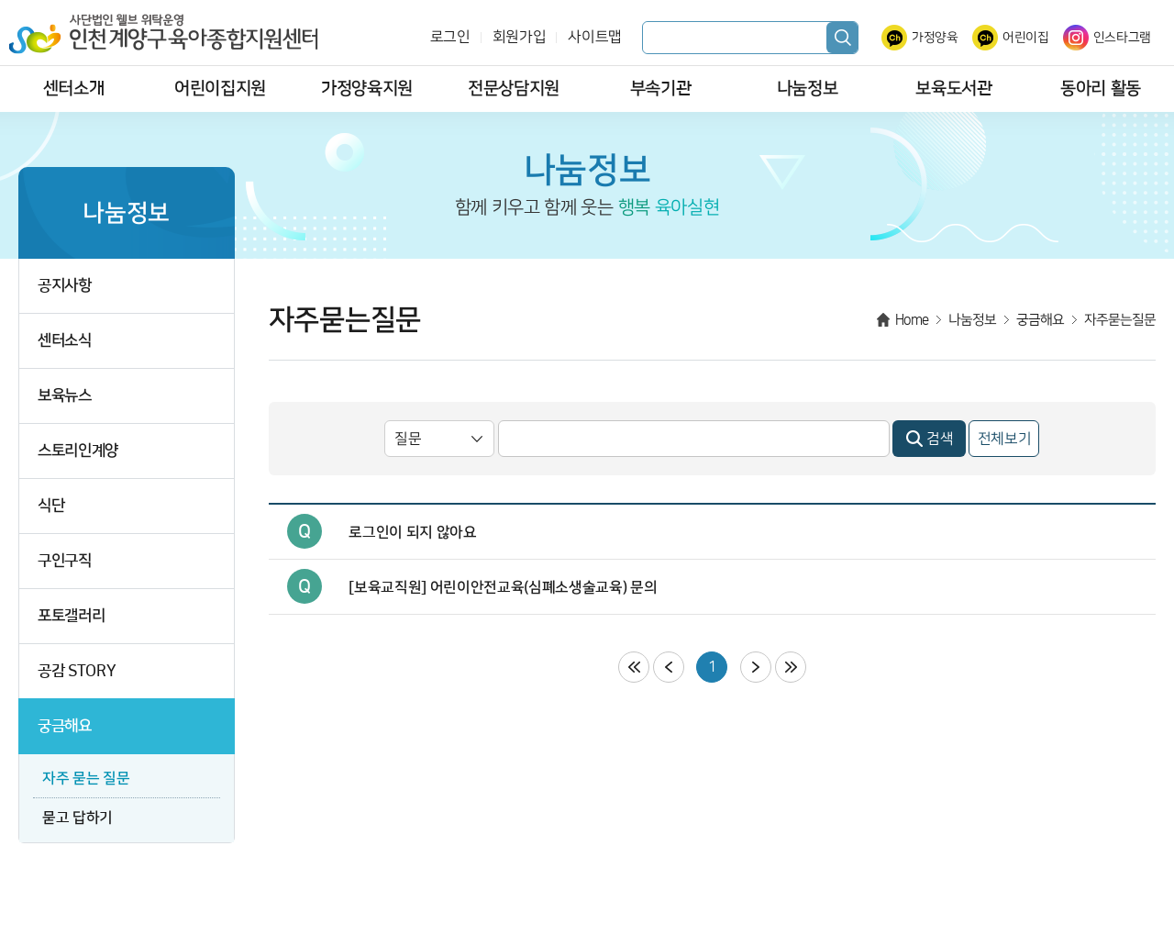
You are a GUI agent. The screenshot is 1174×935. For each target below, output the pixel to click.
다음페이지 (755, 667)
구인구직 (65, 561)
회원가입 (520, 37)
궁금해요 (65, 726)
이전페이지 (668, 667)
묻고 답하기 (77, 817)
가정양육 (935, 37)
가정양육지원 (367, 88)
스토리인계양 (78, 451)
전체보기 (1005, 439)
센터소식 (65, 341)
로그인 (450, 37)
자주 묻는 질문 (85, 778)
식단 (51, 506)
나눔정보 (807, 88)
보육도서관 (953, 88)
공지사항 (65, 286)
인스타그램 (1122, 37)
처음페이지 (633, 667)
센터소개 (74, 88)
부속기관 (661, 88)
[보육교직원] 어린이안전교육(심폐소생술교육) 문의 (503, 587)
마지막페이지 (790, 667)
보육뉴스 (65, 396)
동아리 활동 (1100, 88)
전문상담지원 (513, 88)
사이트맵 (595, 37)
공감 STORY (77, 671)
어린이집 (1025, 37)
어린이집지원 (220, 88)
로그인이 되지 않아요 (412, 532)
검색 (842, 37)
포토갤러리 (71, 616)
